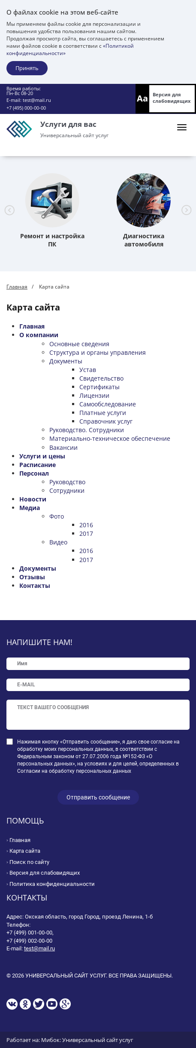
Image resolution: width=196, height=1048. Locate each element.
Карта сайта (24, 851)
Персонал (34, 473)
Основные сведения (79, 344)
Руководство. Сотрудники (86, 430)
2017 (86, 533)
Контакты (34, 585)
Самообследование (107, 404)
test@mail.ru (37, 100)
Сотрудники (66, 490)
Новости (32, 499)
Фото (56, 516)
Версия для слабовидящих (171, 97)
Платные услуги (102, 413)
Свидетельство (101, 378)
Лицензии (94, 395)
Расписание (37, 465)
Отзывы (32, 577)
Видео (58, 542)
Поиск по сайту (29, 862)
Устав (87, 370)
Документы (65, 361)
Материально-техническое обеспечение (109, 438)
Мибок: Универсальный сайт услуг (87, 1040)
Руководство (67, 482)
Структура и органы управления (97, 352)
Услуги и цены (42, 456)
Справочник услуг (106, 421)
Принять (27, 68)
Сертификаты (99, 387)
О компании (38, 335)
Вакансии (63, 447)
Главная (16, 286)
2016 (86, 525)
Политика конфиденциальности (52, 884)
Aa (142, 98)
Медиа (29, 508)
